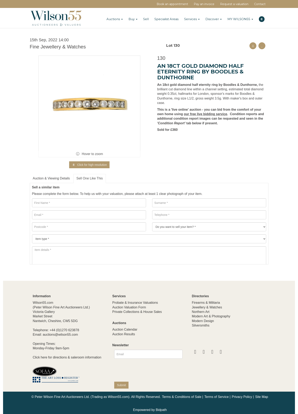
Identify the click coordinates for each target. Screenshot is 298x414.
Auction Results (123, 334)
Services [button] (192, 19)
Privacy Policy (242, 397)
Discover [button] (213, 19)
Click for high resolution (89, 164)
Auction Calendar (124, 329)
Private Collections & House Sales (137, 312)
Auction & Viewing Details (51, 178)
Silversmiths (200, 325)
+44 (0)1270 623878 (64, 330)
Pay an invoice (204, 4)
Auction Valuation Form (129, 307)
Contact (260, 4)
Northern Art (200, 312)
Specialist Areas (166, 19)
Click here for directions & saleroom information (67, 357)
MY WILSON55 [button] (240, 19)
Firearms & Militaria (206, 302)
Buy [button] (133, 19)
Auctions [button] (114, 19)
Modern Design (203, 321)
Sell (146, 19)
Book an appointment (172, 4)
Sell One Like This (89, 178)
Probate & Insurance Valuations (135, 302)
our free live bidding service (205, 114)
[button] (262, 18)
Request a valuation (234, 4)
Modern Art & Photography (211, 316)
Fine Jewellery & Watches (58, 46)
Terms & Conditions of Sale (181, 397)
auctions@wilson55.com (60, 334)
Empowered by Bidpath (150, 410)
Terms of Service (216, 397)
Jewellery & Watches (207, 307)
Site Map (261, 397)
